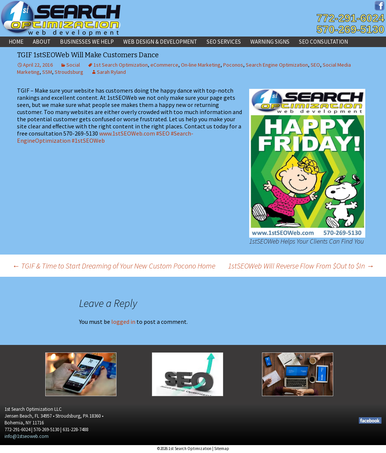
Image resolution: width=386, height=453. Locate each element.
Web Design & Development (160, 41)
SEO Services (224, 41)
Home (16, 41)
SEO (315, 64)
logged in (123, 321)
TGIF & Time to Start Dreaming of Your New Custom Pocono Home (113, 265)
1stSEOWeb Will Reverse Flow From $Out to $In (301, 265)
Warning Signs (270, 41)
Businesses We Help (87, 41)
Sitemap (221, 448)
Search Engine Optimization (277, 64)
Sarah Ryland (111, 72)
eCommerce (164, 64)
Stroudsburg (69, 72)
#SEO (163, 133)
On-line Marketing (201, 64)
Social (73, 64)
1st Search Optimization (120, 64)
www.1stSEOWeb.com (127, 133)
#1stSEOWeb (88, 140)
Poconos (233, 64)
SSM (47, 72)
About (42, 41)
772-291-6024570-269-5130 (350, 23)
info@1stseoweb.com (27, 436)
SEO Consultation (323, 41)
